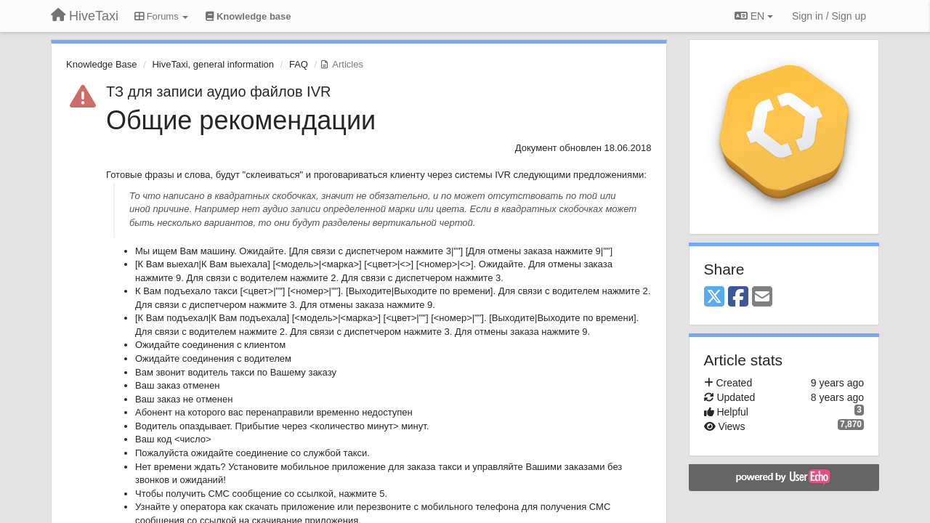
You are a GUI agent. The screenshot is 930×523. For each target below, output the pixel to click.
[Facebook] (738, 297)
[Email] (762, 297)
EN (754, 16)
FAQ (298, 64)
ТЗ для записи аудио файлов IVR (218, 92)
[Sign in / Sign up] (829, 16)
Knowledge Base (101, 64)
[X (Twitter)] (714, 297)
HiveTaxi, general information (213, 64)
